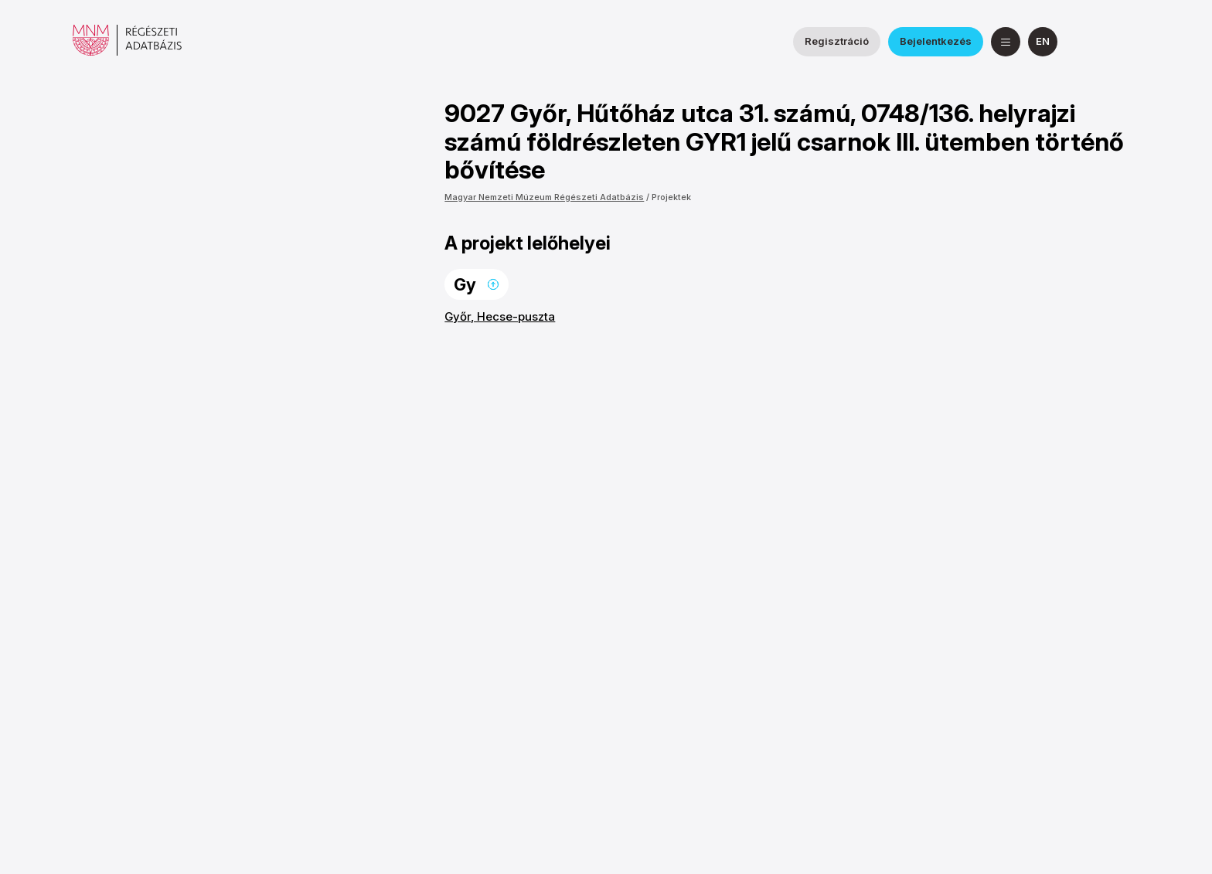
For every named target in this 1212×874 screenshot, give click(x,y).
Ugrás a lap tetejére (493, 284)
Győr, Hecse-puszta (499, 316)
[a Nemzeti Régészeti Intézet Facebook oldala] (1087, 41)
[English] (1042, 41)
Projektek (671, 197)
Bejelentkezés (936, 41)
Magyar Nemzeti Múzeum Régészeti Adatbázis (544, 197)
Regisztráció (837, 41)
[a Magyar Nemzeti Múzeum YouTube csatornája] (1124, 41)
